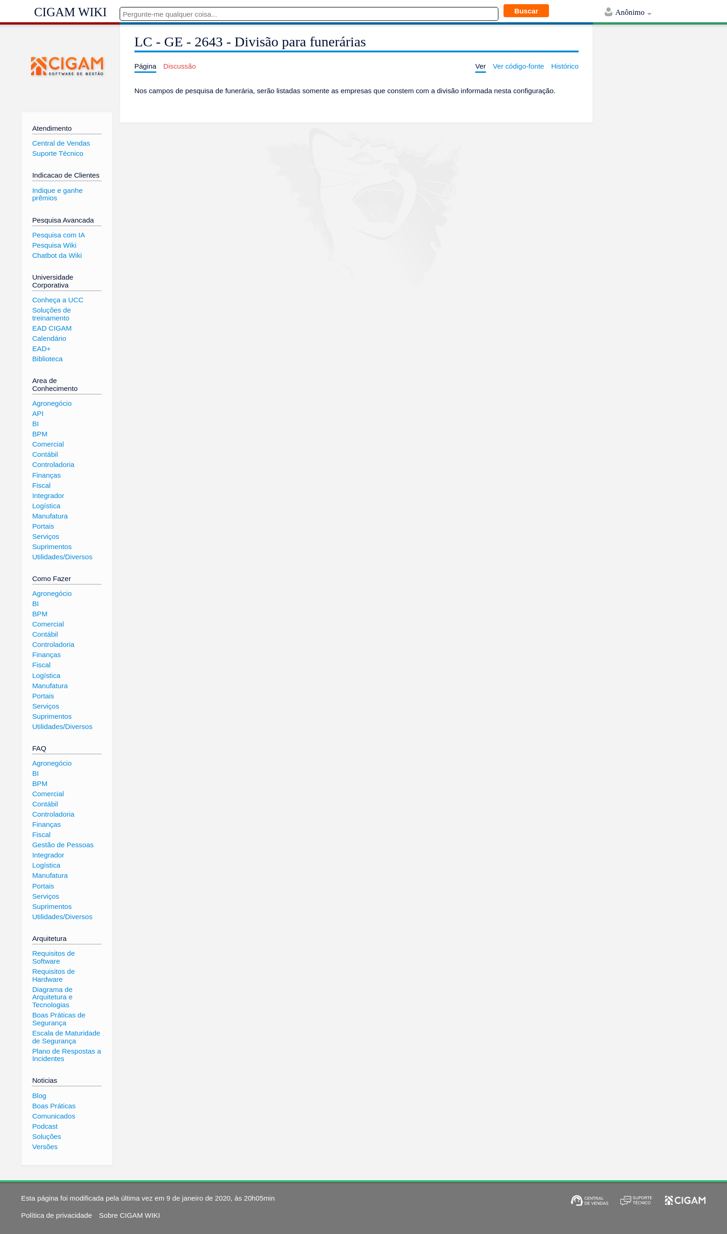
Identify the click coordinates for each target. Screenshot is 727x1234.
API (37, 413)
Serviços (45, 536)
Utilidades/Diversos (62, 557)
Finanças (46, 475)
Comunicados (53, 1116)
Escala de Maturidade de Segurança (66, 1037)
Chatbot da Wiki (57, 255)
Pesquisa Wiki (54, 245)
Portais (43, 526)
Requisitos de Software (53, 957)
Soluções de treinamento (51, 314)
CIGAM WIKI (70, 12)
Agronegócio (51, 403)
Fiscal (41, 485)
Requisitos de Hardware (53, 975)
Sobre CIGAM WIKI (129, 1215)
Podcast (44, 1126)
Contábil (45, 454)
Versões (44, 1147)
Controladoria (53, 464)
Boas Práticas (54, 1106)
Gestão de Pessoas (63, 845)
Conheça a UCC (57, 300)
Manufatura (50, 516)
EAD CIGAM (51, 328)
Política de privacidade (56, 1215)
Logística (46, 506)
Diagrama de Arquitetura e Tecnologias (52, 997)
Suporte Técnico (57, 153)
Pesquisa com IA (58, 235)
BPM (39, 434)
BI (35, 424)
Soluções (46, 1136)
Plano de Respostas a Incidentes (66, 1055)
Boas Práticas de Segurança (58, 1019)
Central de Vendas (61, 143)
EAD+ (41, 348)
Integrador (48, 495)
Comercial (48, 444)
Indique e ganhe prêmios (57, 194)
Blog (39, 1096)
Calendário (49, 338)
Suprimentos (51, 546)
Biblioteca (47, 359)
